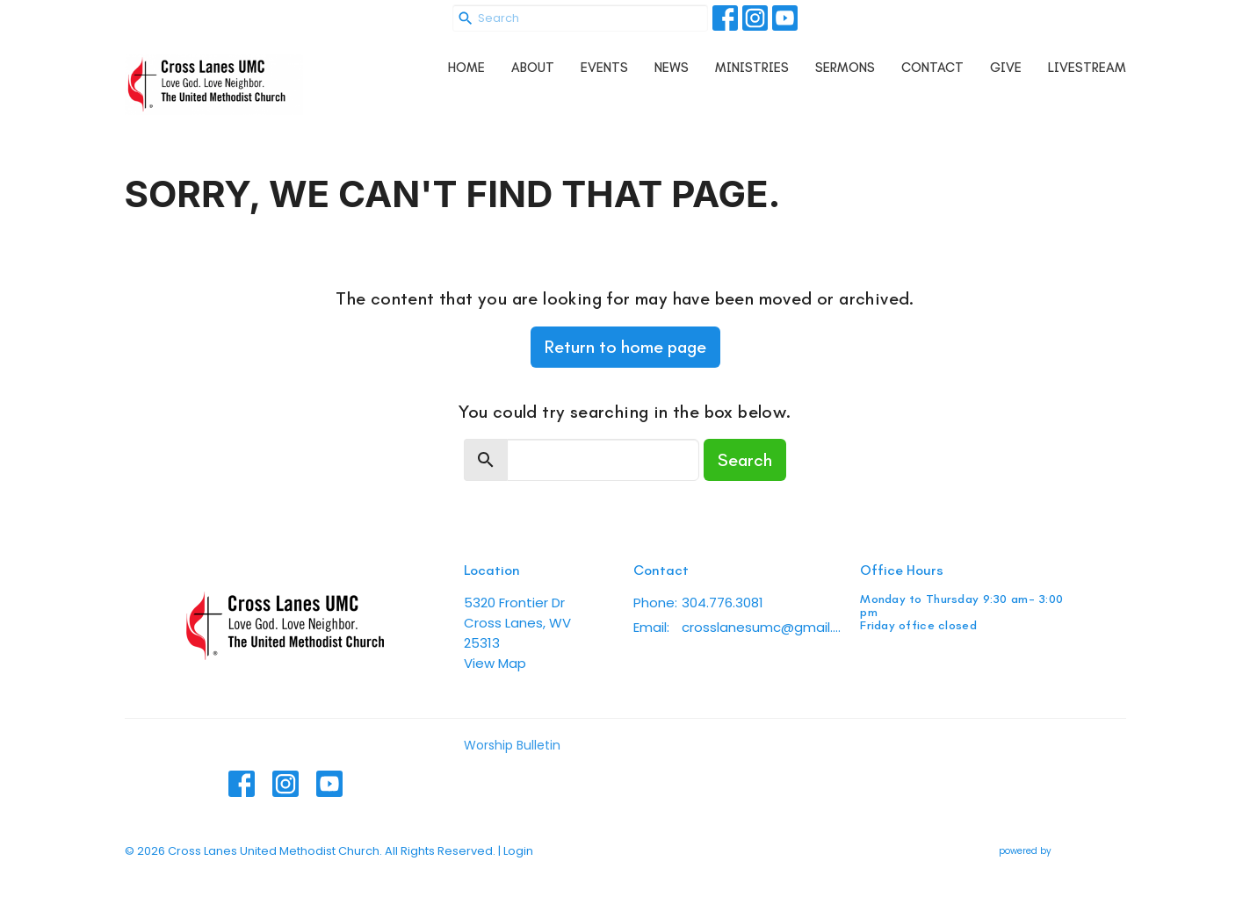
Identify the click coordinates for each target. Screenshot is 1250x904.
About (532, 67)
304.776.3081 (722, 602)
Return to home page (625, 346)
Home (466, 67)
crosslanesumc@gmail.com (762, 627)
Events (604, 67)
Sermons (845, 67)
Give (1006, 67)
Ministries (752, 67)
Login (518, 851)
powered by (1062, 850)
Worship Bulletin (512, 745)
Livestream (1087, 67)
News (671, 67)
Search (745, 459)
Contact (932, 67)
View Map (495, 663)
